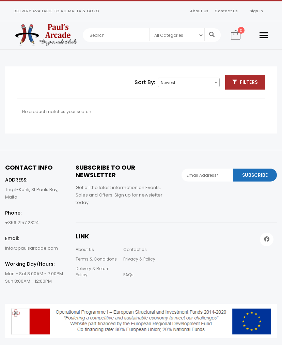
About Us (199, 11)
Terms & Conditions (96, 259)
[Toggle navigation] (263, 35)
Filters (245, 82)
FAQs (128, 275)
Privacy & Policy (139, 259)
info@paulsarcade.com (31, 248)
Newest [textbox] (168, 82)
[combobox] (189, 82)
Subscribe (255, 175)
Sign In (256, 11)
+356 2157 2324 (22, 222)
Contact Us (226, 11)
